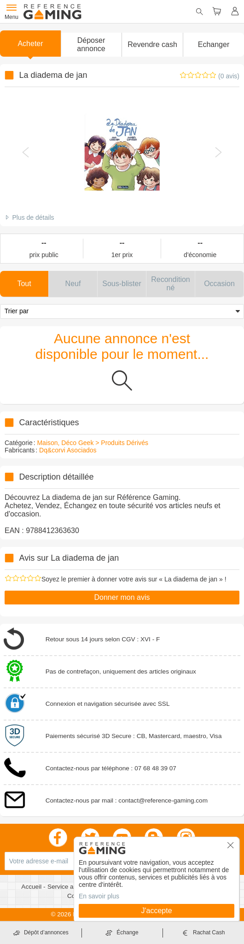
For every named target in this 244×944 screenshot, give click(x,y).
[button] (91, 45)
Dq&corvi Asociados (68, 450)
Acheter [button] (30, 43)
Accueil (32, 886)
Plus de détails (33, 217)
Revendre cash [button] (152, 44)
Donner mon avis (122, 597)
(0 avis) (228, 76)
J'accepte (156, 911)
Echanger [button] (214, 44)
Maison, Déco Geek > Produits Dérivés (92, 442)
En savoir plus (99, 896)
